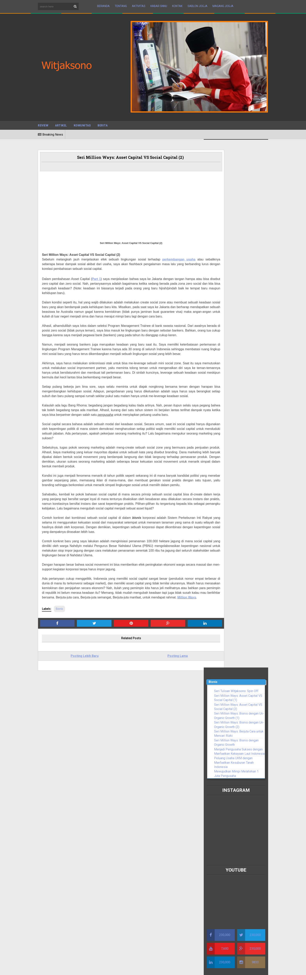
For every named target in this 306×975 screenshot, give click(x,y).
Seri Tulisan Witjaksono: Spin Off (236, 159)
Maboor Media (89, 965)
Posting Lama (155, 706)
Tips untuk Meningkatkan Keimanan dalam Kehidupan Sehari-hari (146, 790)
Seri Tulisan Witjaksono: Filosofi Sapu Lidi (73, 763)
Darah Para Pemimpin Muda (64, 807)
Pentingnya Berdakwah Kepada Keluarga (145, 798)
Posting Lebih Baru (77, 706)
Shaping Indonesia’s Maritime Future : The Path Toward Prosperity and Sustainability (150, 779)
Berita (103, 122)
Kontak (177, 4)
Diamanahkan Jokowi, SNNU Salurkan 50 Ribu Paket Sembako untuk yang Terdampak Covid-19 (236, 892)
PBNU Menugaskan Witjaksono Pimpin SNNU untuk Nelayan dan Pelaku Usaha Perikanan (232, 923)
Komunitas (82, 122)
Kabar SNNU (158, 4)
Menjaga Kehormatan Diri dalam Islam (144, 818)
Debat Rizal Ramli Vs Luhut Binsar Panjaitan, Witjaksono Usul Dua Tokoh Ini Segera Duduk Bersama (75, 794)
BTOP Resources (133, 965)
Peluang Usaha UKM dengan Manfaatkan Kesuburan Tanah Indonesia (234, 231)
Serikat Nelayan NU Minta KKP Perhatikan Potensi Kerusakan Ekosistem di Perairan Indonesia (73, 834)
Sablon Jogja (197, 4)
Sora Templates (64, 965)
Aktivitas (138, 4)
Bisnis (59, 659)
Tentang (121, 4)
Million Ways (162, 648)
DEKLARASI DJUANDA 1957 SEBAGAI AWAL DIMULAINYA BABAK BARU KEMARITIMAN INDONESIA (149, 767)
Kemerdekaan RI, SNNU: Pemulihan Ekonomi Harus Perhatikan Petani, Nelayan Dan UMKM (75, 754)
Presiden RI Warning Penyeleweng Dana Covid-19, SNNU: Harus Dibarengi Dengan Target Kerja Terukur (73, 771)
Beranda (103, 4)
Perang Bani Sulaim (131, 812)
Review (43, 122)
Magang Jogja (223, 4)
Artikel (61, 122)
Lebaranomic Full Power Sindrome (68, 803)
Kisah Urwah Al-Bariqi (133, 805)
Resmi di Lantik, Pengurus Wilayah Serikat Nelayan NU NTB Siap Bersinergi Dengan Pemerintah (235, 852)
